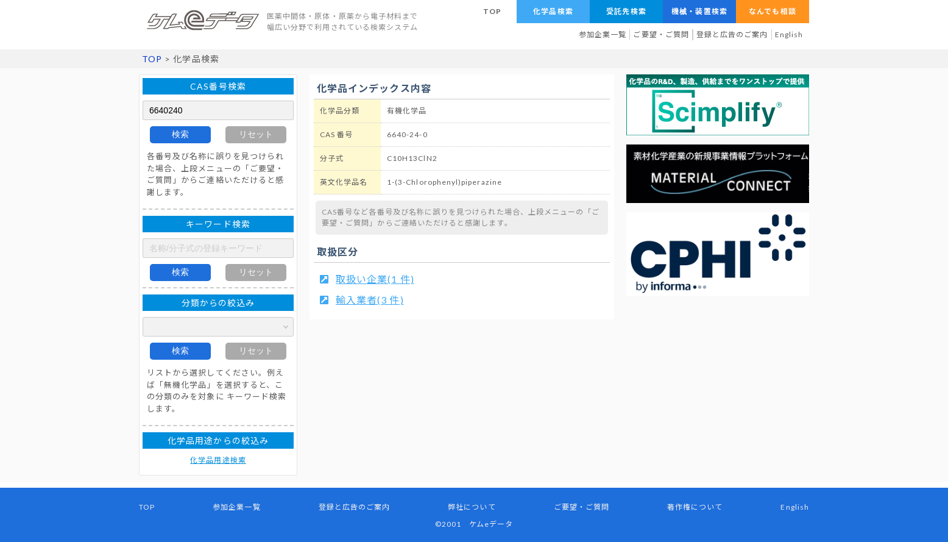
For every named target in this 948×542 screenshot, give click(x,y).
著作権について (695, 507)
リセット (256, 134)
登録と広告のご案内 (732, 34)
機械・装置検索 (699, 11)
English (789, 34)
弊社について (471, 507)
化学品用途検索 (218, 460)
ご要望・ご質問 (660, 34)
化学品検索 (553, 11)
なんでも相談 (772, 11)
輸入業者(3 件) (370, 299)
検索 (180, 134)
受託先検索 (626, 11)
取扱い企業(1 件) (375, 279)
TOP (492, 11)
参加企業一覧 (602, 34)
